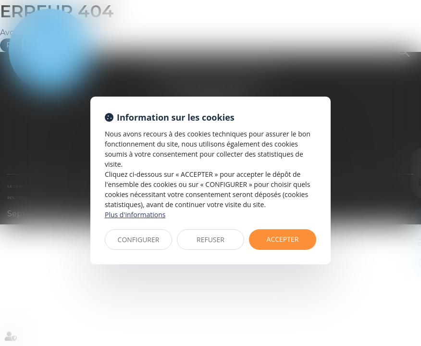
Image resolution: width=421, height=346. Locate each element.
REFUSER (210, 239)
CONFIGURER (139, 239)
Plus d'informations (135, 214)
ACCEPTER (283, 239)
